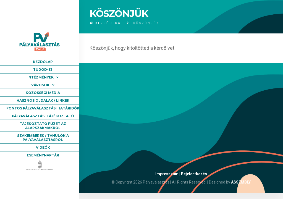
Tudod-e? (43, 69)
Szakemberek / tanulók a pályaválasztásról (43, 137)
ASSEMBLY (241, 182)
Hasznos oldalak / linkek (43, 100)
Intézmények (40, 77)
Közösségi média (43, 93)
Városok (40, 85)
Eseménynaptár (43, 155)
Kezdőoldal (106, 23)
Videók (43, 147)
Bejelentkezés (194, 174)
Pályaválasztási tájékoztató (43, 116)
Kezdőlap (43, 62)
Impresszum (167, 174)
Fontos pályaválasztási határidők (42, 108)
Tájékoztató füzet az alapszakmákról (43, 126)
